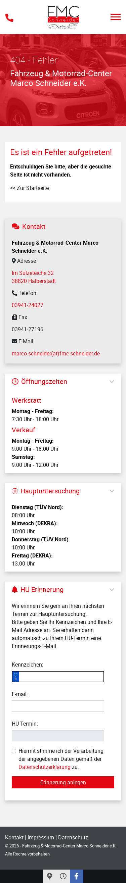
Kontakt (14, 837)
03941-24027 (27, 305)
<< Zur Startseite (29, 188)
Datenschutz (73, 837)
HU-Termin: (25, 723)
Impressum (41, 837)
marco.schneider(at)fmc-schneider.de (56, 353)
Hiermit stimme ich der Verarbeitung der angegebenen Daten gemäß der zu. (57, 759)
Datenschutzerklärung (44, 767)
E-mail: (20, 694)
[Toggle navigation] (116, 17)
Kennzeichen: (27, 664)
